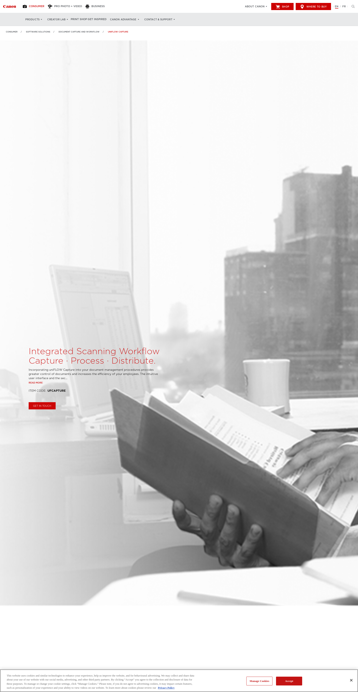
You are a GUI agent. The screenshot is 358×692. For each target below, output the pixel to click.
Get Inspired (103, 19)
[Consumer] (36, 6)
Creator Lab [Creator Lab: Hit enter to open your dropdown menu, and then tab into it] (56, 19)
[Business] (101, 6)
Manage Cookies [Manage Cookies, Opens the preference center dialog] (259, 681)
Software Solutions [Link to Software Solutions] (38, 32)
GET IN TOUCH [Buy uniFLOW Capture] (42, 418)
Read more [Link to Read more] (36, 395)
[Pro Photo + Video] (69, 6)
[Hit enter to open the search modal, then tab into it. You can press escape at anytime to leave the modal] (352, 6)
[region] (179, 680)
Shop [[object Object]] (282, 7)
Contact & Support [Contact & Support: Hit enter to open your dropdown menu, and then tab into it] (165, 19)
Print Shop (81, 19)
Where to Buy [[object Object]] (313, 7)
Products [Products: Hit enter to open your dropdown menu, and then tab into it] (32, 19)
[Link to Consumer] (9, 6)
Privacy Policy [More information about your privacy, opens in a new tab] (166, 687)
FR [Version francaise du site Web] (344, 6)
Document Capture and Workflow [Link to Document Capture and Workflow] (79, 32)
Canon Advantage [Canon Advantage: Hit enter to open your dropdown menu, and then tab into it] (130, 19)
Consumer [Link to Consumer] (12, 32)
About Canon (255, 6)
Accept (289, 681)
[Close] (351, 680)
